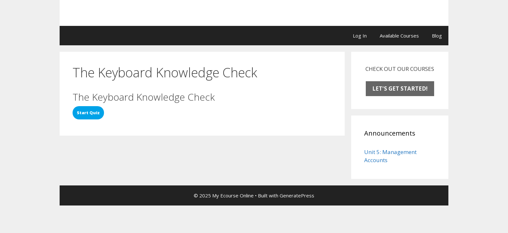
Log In (360, 35)
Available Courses (399, 35)
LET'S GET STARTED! (400, 88)
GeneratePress (297, 195)
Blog (437, 35)
